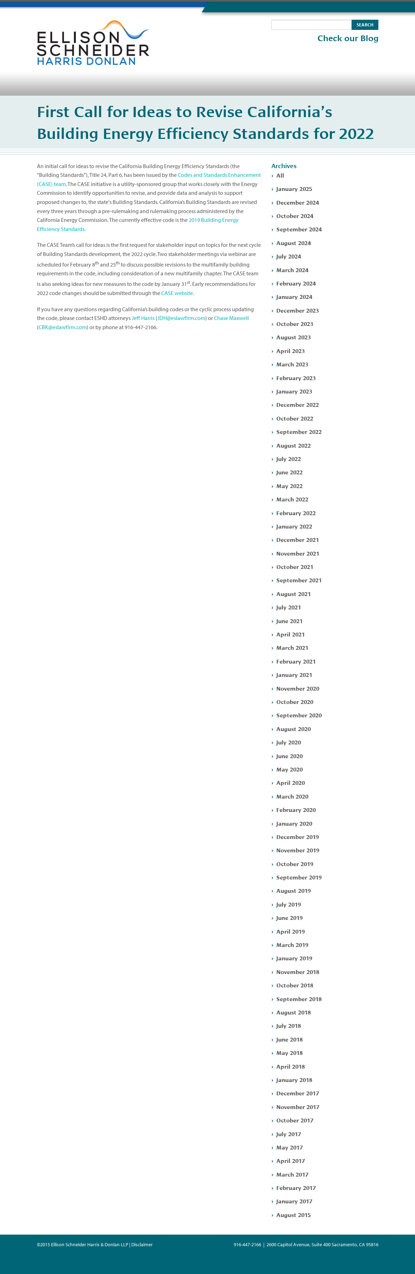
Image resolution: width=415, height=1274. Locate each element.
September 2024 (299, 229)
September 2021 (299, 580)
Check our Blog (347, 38)
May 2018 (289, 1052)
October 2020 (294, 701)
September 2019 (299, 877)
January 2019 (294, 958)
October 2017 (294, 1120)
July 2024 (288, 256)
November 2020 (297, 688)
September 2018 (299, 998)
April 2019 (290, 931)
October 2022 (294, 418)
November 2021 (297, 553)
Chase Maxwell (231, 317)
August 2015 (293, 1214)
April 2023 (290, 350)
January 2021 (294, 674)
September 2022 (299, 431)
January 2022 (294, 526)
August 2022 (293, 445)
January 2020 (294, 823)
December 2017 (297, 1093)
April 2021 (290, 634)
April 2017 (290, 1160)
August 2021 (293, 593)
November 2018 (297, 971)
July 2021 (288, 607)
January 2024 (294, 296)
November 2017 (297, 1106)
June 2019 (289, 917)
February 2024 (296, 283)
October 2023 (294, 323)
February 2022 (296, 512)
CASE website (177, 292)
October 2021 (294, 566)
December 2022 (297, 404)
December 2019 (297, 836)
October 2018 (294, 985)
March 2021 (292, 647)
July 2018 (288, 1025)
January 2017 (294, 1201)
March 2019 (292, 944)
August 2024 (293, 242)
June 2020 (289, 755)
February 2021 (296, 661)
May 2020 (289, 769)
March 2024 (292, 269)
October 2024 (294, 215)
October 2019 (294, 863)
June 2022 (289, 472)
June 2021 (289, 620)
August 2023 (293, 337)
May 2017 (289, 1147)
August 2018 (293, 1012)
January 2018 (294, 1079)
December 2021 (297, 539)
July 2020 (288, 742)
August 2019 (293, 890)
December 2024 (297, 202)
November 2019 (297, 850)
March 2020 (292, 796)
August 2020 (293, 728)
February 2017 (296, 1187)
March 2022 (292, 499)
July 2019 (288, 904)
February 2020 (296, 809)
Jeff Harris (143, 317)
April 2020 (290, 782)
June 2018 (289, 1039)
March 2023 (292, 364)
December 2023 (297, 310)
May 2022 (289, 485)
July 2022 (288, 458)
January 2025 (294, 188)
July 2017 (288, 1133)
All (280, 175)
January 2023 (294, 391)
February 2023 (296, 377)
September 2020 (299, 715)
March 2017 (292, 1174)
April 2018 (290, 1066)
